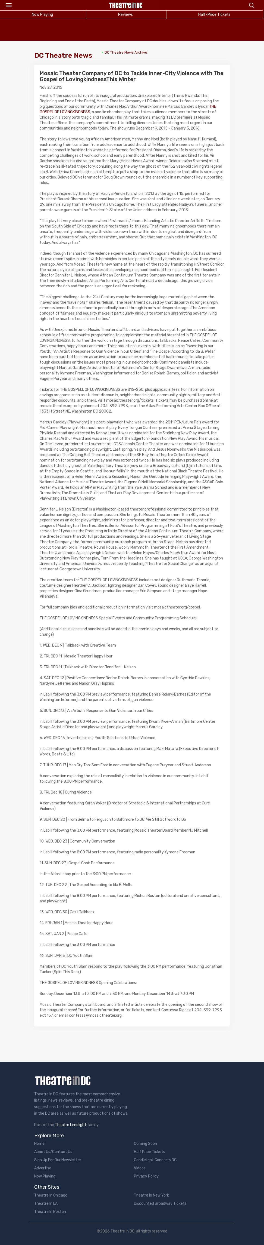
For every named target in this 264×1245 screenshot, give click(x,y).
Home (39, 1143)
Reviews (125, 14)
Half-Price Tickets (214, 14)
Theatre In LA (46, 1203)
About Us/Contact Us (53, 1151)
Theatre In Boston (50, 1211)
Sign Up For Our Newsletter (57, 1160)
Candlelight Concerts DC (155, 1160)
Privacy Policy (146, 1176)
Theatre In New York (151, 1195)
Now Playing (44, 1176)
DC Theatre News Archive (126, 52)
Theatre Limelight (70, 1125)
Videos (140, 1168)
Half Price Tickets (149, 1151)
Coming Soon (145, 1143)
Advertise (42, 1168)
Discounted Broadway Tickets (160, 1203)
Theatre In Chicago (50, 1195)
